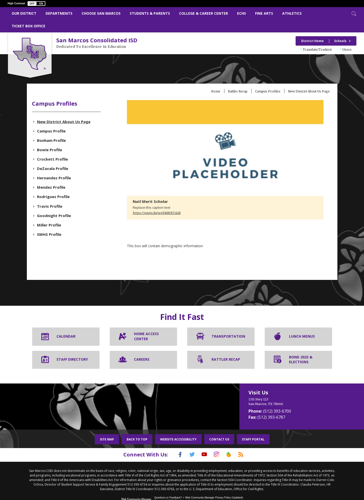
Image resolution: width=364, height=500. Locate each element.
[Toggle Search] (353, 13)
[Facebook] (174, 443)
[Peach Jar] (232, 443)
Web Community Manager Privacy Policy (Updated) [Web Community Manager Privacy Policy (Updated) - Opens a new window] (214, 485)
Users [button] (347, 49)
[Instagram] (218, 443)
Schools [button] (340, 41)
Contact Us (219, 427)
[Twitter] (188, 443)
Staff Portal (253, 427)
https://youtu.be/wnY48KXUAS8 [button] (163, 201)
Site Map (107, 427)
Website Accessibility (178, 427)
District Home (312, 41)
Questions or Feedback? (168, 485)
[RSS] (247, 443)
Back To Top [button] (137, 427)
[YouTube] (203, 443)
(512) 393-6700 (277, 399)
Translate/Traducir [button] (317, 49)
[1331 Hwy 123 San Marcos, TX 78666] (288, 389)
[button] (36, 3)
